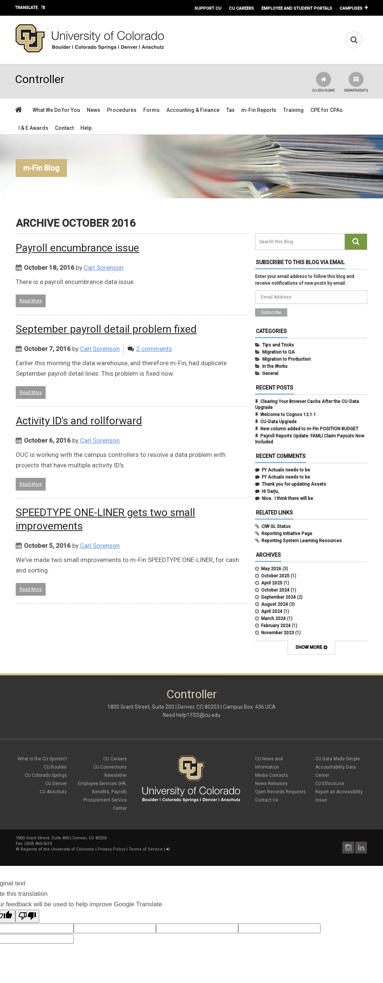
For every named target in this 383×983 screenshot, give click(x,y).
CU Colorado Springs (46, 775)
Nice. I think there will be (287, 498)
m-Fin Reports (258, 110)
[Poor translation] (27, 916)
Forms (151, 110)
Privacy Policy (111, 849)
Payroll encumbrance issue (77, 248)
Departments (356, 82)
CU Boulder (55, 767)
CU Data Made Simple (337, 758)
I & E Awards (33, 128)
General (270, 373)
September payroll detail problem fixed (106, 329)
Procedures (122, 110)
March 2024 (273, 618)
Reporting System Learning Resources (301, 540)
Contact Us (266, 800)
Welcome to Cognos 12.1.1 (288, 414)
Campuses (351, 8)
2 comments (154, 348)
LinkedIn (361, 848)
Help (86, 128)
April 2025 (271, 583)
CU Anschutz (53, 791)
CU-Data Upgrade (278, 421)
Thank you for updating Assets (294, 484)
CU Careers (241, 8)
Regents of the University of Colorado (57, 849)
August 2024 (274, 604)
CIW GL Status (276, 526)
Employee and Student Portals (296, 8)
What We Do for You (56, 110)
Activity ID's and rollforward (79, 421)
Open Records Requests (280, 791)
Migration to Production (286, 359)
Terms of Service (146, 849)
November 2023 (277, 632)
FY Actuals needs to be (286, 470)
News (93, 110)
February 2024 (276, 625)
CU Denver (56, 783)
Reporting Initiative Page (286, 533)
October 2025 (275, 575)
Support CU (207, 8)
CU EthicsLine (329, 783)
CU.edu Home (323, 82)
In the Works (275, 366)
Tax (230, 110)
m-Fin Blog (41, 168)
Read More (30, 300)
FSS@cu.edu (205, 715)
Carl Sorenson (103, 267)
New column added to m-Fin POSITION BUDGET (309, 428)
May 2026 (271, 568)
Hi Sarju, (270, 491)
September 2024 (278, 597)
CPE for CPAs (326, 110)
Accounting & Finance (193, 110)
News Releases (271, 783)
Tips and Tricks (278, 345)
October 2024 (275, 590)
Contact (64, 128)
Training (293, 110)
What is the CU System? (42, 758)
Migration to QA (278, 352)
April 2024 (271, 611)
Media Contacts (271, 775)
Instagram (348, 848)
